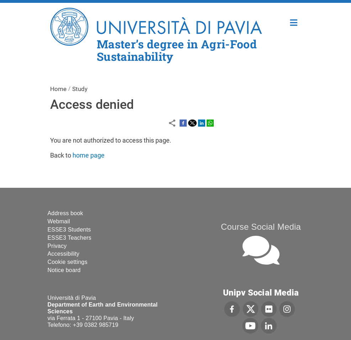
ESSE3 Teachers (69, 238)
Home (293, 21)
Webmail (59, 221)
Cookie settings (67, 262)
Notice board (64, 270)
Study (79, 88)
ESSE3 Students (69, 230)
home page (89, 155)
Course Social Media (261, 227)
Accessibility (64, 254)
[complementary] (274, 287)
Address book (65, 213)
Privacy (57, 246)
